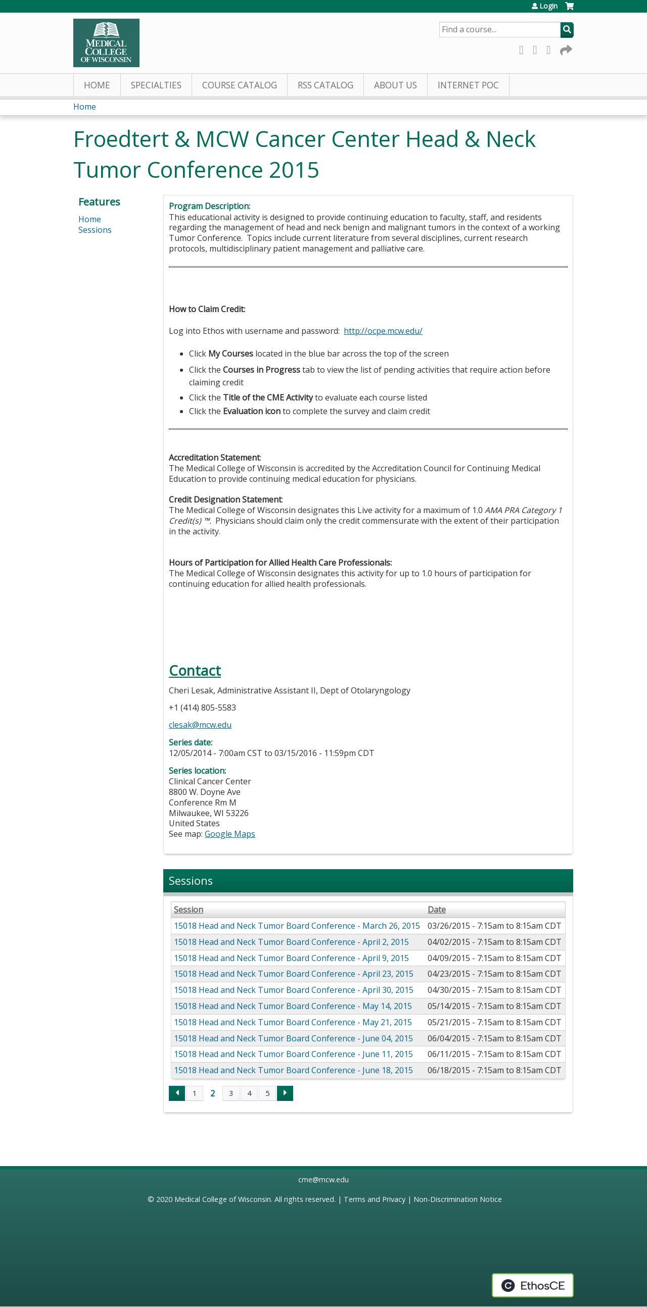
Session (188, 909)
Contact (195, 670)
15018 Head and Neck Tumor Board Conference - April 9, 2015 (291, 958)
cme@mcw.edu (323, 1179)
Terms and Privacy (374, 1199)
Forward (565, 48)
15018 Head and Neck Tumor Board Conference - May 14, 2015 (293, 1006)
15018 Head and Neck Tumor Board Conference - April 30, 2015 (293, 989)
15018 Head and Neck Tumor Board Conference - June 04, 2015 (293, 1038)
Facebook (524, 48)
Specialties (156, 85)
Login (548, 6)
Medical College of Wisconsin (222, 1199)
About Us (395, 85)
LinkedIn (551, 48)
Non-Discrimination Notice (457, 1199)
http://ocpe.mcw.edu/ (383, 330)
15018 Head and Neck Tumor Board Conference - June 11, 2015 (293, 1054)
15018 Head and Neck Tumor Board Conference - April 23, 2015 (293, 973)
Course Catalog (239, 85)
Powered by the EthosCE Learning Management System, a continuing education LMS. (533, 1285)
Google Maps (230, 833)
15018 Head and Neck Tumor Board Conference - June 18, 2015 (293, 1070)
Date (437, 909)
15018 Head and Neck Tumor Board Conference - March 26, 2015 (297, 925)
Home (97, 85)
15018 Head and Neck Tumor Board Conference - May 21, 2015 (293, 1022)
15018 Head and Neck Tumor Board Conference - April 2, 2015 (291, 941)
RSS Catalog (325, 85)
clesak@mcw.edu (200, 724)
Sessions (95, 229)
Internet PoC (468, 85)
